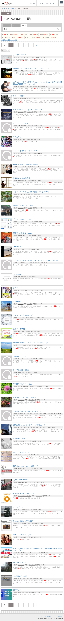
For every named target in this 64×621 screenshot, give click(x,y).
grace (19, 331)
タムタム (20, 304)
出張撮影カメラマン (23, 86)
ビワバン (20, 523)
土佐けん (20, 153)
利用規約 (49, 616)
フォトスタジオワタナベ (24, 496)
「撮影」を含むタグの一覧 (9, 40)
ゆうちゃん (21, 565)
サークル (7, 25)
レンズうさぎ (21, 57)
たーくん (20, 112)
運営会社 (60, 616)
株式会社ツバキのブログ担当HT (26, 427)
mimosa (20, 235)
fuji (19, 276)
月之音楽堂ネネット (23, 263)
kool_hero (20, 208)
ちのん (20, 578)
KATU (19, 249)
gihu (19, 441)
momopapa (21, 400)
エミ (19, 167)
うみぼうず (21, 71)
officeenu (20, 125)
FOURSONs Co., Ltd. (23, 552)
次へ (37, 45)
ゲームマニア (21, 317)
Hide (19, 592)
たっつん (20, 98)
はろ (19, 509)
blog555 (20, 468)
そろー (20, 139)
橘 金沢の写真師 (23, 386)
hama (19, 372)
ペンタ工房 (21, 221)
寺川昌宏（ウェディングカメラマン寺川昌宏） (30, 413)
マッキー (20, 345)
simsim (20, 194)
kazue (19, 358)
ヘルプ (55, 616)
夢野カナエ (21, 290)
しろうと (20, 537)
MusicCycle (21, 482)
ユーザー (16, 25)
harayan (20, 180)
